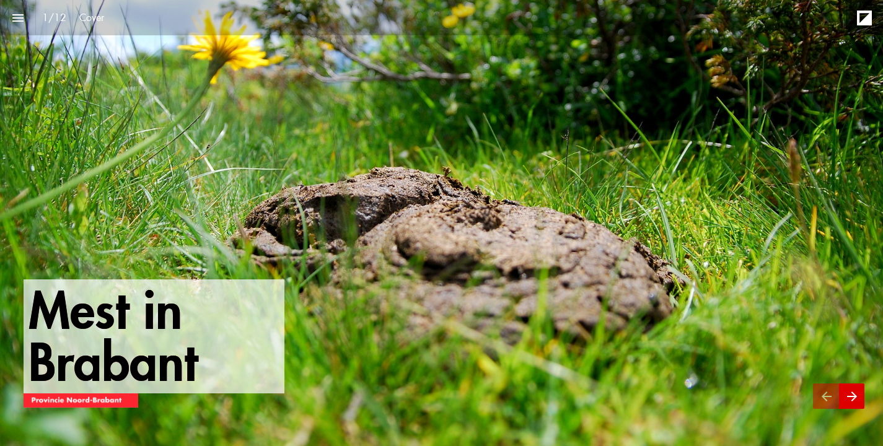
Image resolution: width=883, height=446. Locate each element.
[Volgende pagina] (851, 396)
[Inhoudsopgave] (17, 17)
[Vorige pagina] (826, 396)
